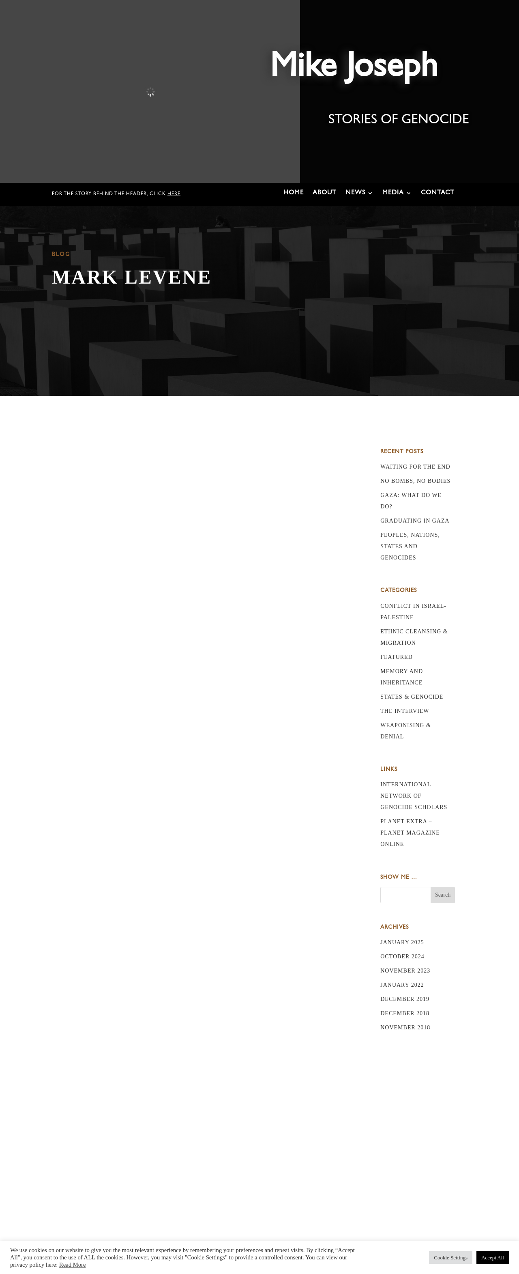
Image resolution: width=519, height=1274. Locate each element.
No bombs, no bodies (415, 481)
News (355, 193)
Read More (72, 1264)
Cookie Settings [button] (451, 1258)
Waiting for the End (415, 467)
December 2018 (404, 1013)
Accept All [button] (492, 1258)
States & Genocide (411, 697)
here (173, 194)
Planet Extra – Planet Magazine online (410, 832)
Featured (396, 657)
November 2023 (405, 971)
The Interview (404, 711)
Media (393, 193)
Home (293, 193)
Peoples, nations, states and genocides (410, 546)
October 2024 (402, 956)
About (325, 193)
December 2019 (404, 999)
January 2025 (402, 942)
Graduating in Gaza (414, 521)
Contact (438, 193)
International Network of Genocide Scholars (413, 795)
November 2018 (405, 1027)
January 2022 (402, 985)
